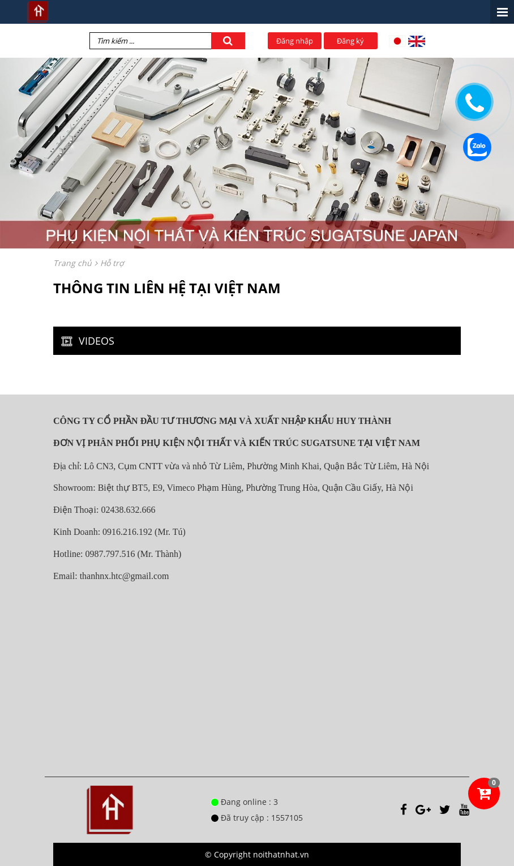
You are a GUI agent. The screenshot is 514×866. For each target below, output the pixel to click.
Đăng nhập (294, 41)
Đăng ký (350, 41)
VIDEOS (86, 341)
